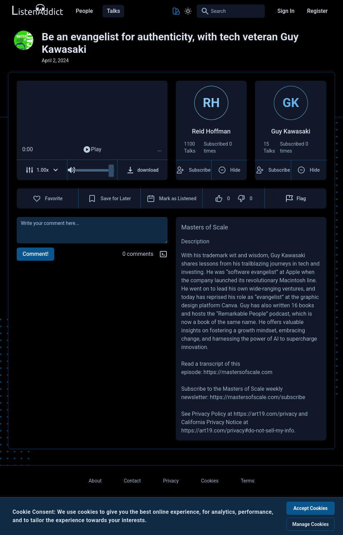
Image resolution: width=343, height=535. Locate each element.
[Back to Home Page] (37, 9)
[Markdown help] (163, 254)
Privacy (171, 481)
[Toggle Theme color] (176, 11)
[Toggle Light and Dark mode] (188, 11)
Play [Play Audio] (92, 149)
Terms (247, 481)
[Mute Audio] (71, 170)
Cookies (209, 481)
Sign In (285, 11)
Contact (132, 481)
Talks (113, 11)
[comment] (92, 230)
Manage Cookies (310, 524)
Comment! (35, 254)
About (95, 481)
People (84, 11)
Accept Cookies (310, 508)
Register (317, 11)
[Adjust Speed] (42, 170)
